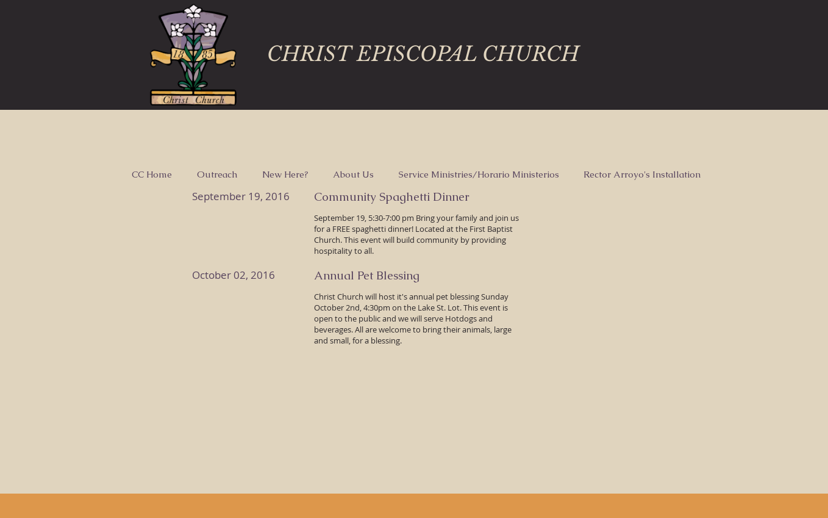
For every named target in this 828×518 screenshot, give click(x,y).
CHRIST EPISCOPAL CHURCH (423, 54)
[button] (216, 174)
